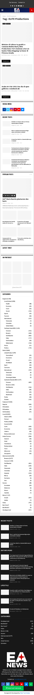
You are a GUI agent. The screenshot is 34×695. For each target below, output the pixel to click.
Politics (6, 348)
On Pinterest (7, 257)
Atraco (6, 490)
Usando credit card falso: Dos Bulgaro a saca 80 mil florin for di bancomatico (21, 591)
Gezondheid (9, 355)
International (7, 318)
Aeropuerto (7, 453)
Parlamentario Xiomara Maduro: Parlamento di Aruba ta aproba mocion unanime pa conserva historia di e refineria (20, 150)
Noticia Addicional (9, 434)
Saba (7, 338)
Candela (6, 493)
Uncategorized (7, 510)
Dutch (4, 350)
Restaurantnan (8, 446)
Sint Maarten (9, 335)
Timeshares (7, 443)
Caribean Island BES (10, 328)
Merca (6, 475)
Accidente (7, 485)
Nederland (9, 394)
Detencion (7, 488)
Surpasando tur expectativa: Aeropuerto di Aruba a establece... (9, 239)
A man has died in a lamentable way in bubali (21, 140)
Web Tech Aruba (25, 693)
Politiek (6, 399)
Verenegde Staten (11, 377)
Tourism (6, 316)
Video (4, 502)
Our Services (13, 2)
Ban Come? (6, 505)
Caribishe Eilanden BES (10, 380)
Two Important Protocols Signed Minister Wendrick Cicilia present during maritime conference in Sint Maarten (21, 556)
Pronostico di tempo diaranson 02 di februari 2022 (24, 223)
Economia (7, 429)
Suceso (5, 483)
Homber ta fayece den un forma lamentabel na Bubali (20, 122)
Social (8, 311)
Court (7, 308)
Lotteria (6, 431)
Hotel (5, 441)
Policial (6, 419)
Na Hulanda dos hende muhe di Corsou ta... (9, 222)
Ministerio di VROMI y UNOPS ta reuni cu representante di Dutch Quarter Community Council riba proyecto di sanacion (21, 577)
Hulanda (6, 473)
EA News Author (7, 55)
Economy (8, 306)
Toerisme (7, 367)
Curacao (8, 330)
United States (9, 326)
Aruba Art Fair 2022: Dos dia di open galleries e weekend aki (15, 87)
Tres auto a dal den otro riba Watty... (24, 239)
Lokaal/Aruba (8, 353)
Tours (5, 448)
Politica (6, 421)
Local (4, 23)
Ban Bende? (6, 507)
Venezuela (9, 321)
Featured (8, 23)
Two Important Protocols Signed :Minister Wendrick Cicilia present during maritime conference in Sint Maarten (21, 566)
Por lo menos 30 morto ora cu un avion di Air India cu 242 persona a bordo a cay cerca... (21, 600)
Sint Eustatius (9, 340)
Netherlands (9, 343)
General (6, 438)
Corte (5, 426)
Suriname (7, 478)
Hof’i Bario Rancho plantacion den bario (15, 200)
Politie (6, 397)
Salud (5, 416)
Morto (4, 495)
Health (8, 303)
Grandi (6, 497)
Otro (5, 480)
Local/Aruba (7, 301)
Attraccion (7, 451)
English (5, 299)
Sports (6, 313)
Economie (9, 357)
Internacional (6, 456)
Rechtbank (9, 362)
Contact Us (21, 2)
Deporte (5, 404)
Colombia (8, 323)
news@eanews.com (20, 679)
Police (6, 345)
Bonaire (8, 333)
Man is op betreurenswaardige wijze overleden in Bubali (20, 131)
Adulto (6, 500)
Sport (5, 365)
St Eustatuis (6, 407)
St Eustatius (6, 409)
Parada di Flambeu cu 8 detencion (19, 609)
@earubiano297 (17, 287)
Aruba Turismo (7, 436)
